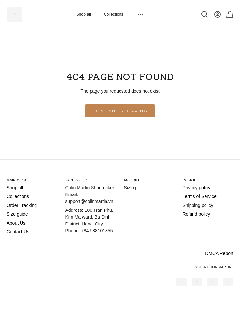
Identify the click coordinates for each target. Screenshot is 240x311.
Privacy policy (197, 187)
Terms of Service (200, 196)
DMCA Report (219, 253)
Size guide (17, 214)
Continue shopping (120, 110)
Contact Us (18, 231)
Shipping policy (198, 205)
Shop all (83, 14)
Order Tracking (22, 205)
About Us (16, 222)
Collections (113, 14)
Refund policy (196, 214)
